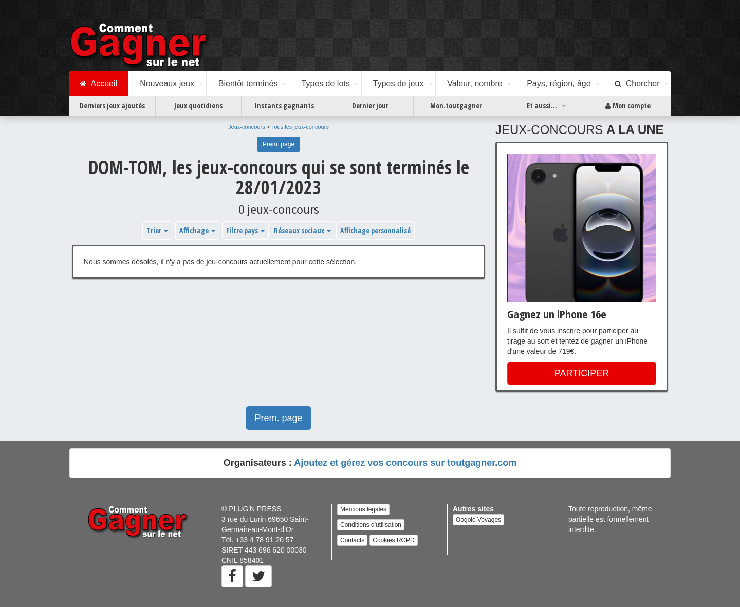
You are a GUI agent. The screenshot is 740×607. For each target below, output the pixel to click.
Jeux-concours (246, 127)
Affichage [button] (197, 230)
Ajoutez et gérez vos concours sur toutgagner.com (405, 463)
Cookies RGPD (393, 540)
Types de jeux (398, 83)
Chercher (637, 83)
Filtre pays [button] (245, 230)
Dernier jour (370, 105)
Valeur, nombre (474, 83)
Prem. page (278, 144)
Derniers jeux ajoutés (112, 105)
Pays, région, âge (559, 83)
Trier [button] (157, 230)
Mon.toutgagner (456, 105)
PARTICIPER (581, 373)
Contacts (352, 540)
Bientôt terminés (248, 83)
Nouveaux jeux (167, 83)
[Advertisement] (278, 347)
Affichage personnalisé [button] (375, 230)
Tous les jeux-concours (300, 127)
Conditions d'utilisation (370, 524)
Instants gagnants (284, 105)
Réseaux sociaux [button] (302, 230)
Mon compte (628, 106)
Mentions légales (363, 509)
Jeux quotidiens (198, 105)
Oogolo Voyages (478, 519)
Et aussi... (542, 105)
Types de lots (325, 83)
